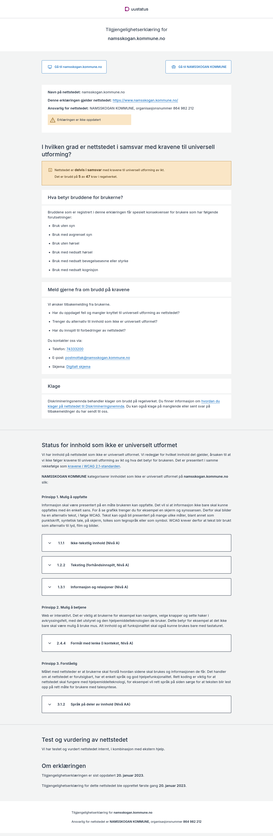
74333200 (75, 349)
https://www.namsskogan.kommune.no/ (145, 100)
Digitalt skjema (78, 367)
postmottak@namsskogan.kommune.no (97, 358)
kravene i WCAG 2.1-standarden (94, 466)
